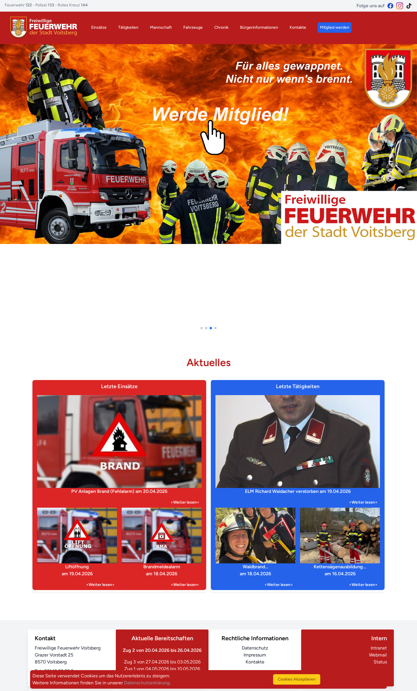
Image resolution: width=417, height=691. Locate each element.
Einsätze (99, 27)
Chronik (221, 27)
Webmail (378, 655)
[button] (201, 328)
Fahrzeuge (193, 27)
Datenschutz (255, 648)
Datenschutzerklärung (146, 682)
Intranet (379, 648)
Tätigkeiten (128, 27)
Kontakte (298, 27)
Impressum (255, 655)
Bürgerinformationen (259, 27)
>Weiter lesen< (185, 502)
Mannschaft (161, 27)
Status (380, 662)
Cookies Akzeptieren (297, 679)
